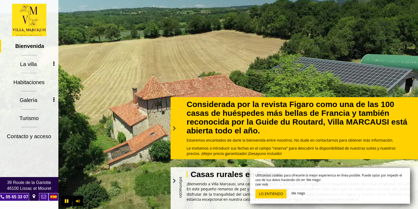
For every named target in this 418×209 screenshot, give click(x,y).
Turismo (29, 117)
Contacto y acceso (29, 135)
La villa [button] (38, 64)
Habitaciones (29, 82)
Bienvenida (30, 46)
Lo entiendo (271, 193)
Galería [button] (37, 100)
